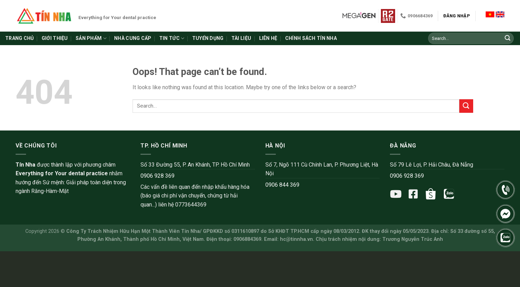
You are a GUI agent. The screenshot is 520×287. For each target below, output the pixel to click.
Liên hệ (268, 38)
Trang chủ (19, 38)
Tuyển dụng (208, 38)
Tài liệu (241, 38)
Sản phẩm (91, 38)
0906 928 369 (157, 175)
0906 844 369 (282, 185)
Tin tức (171, 38)
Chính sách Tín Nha (311, 38)
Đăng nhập (456, 15)
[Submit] (507, 38)
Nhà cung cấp (132, 38)
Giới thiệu (55, 38)
